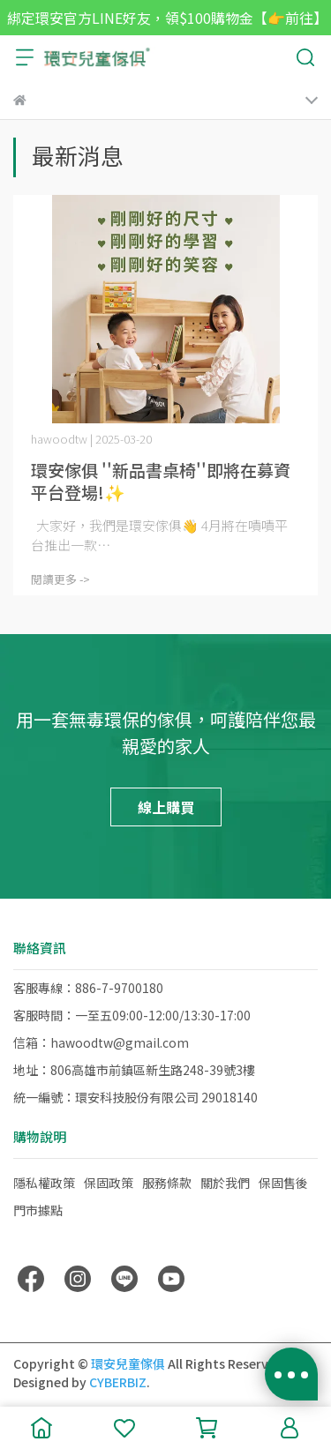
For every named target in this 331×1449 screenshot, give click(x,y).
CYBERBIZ (118, 1382)
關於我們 (225, 1182)
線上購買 (166, 807)
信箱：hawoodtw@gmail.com (101, 1042)
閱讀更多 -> (60, 579)
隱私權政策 (44, 1182)
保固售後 (283, 1182)
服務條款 (167, 1182)
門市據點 (38, 1210)
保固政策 (108, 1182)
